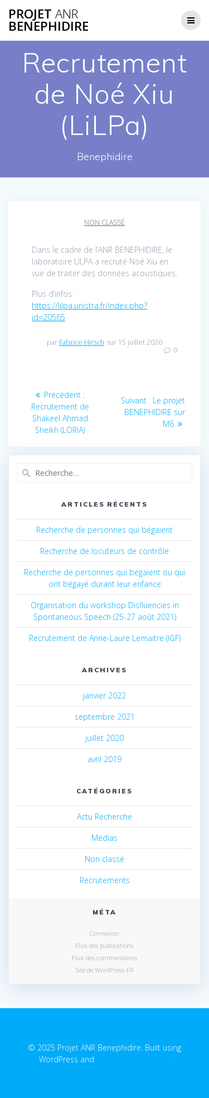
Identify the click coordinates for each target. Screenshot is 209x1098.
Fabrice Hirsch (81, 342)
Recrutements (105, 880)
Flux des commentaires (104, 957)
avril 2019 (104, 759)
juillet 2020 (104, 738)
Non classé (104, 222)
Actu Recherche (104, 816)
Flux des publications (104, 945)
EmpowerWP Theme (132, 1059)
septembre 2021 (105, 716)
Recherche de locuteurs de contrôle (104, 551)
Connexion (104, 933)
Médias (104, 837)
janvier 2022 (104, 695)
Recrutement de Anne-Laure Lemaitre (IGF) (105, 638)
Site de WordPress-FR (104, 970)
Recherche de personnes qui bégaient (104, 529)
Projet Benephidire (48, 20)
